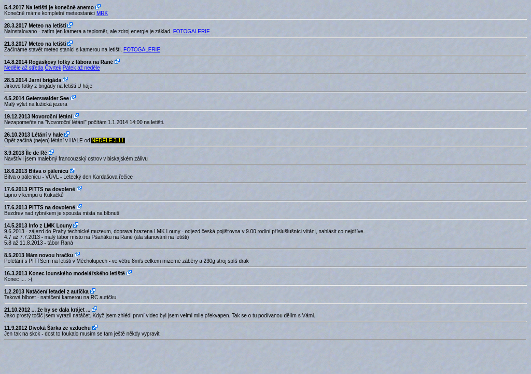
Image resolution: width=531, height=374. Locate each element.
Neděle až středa (24, 68)
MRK (102, 13)
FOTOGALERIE (191, 31)
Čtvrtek (53, 68)
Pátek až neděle (81, 68)
